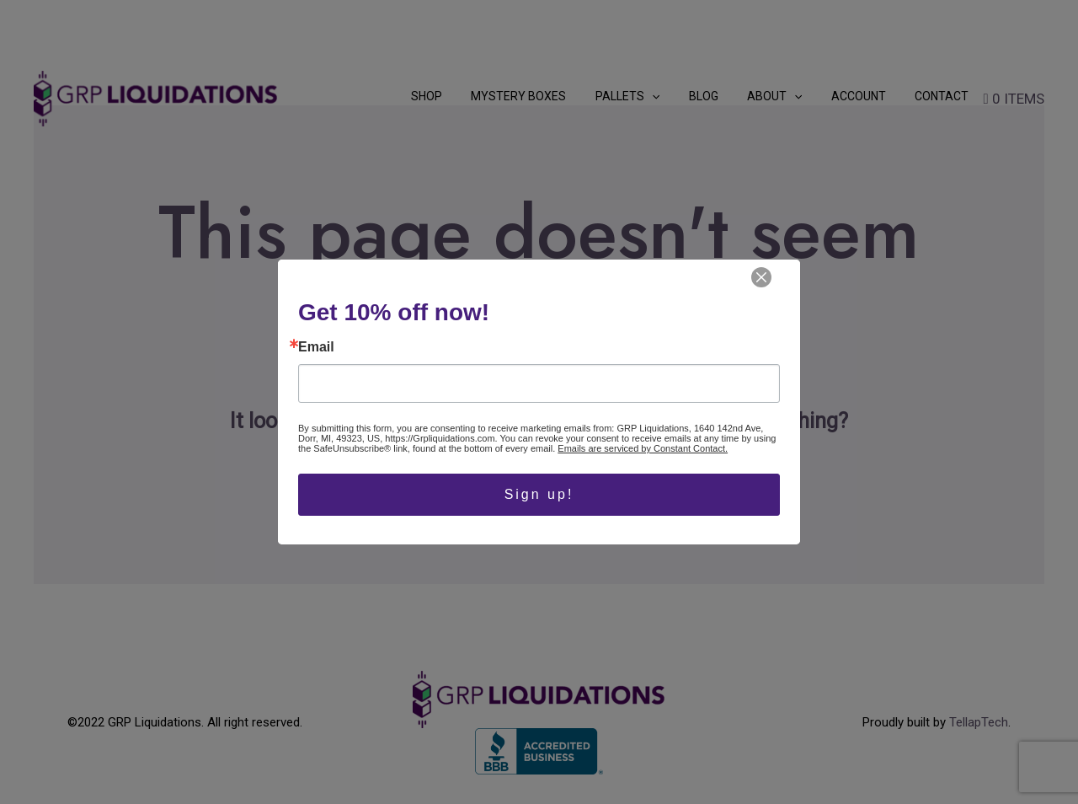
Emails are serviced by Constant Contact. (643, 448)
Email (316, 347)
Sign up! (539, 494)
